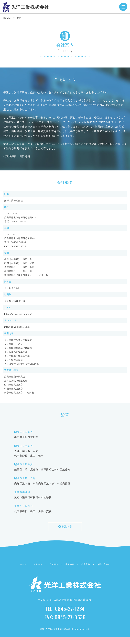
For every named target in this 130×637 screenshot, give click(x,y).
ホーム (23, 564)
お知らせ (38, 564)
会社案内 (54, 564)
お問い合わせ (103, 564)
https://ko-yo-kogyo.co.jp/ (17, 314)
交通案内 (85, 564)
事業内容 (65, 526)
